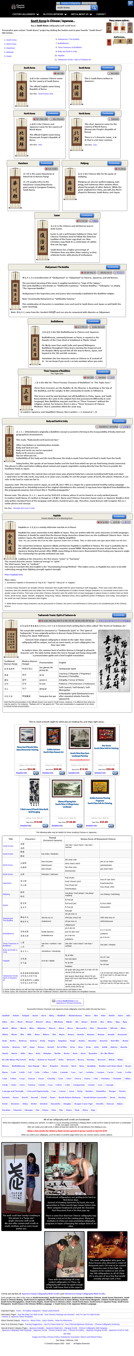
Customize (53, 68)
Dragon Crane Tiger (83, 1103)
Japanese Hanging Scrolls (96, 1330)
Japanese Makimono (54, 1328)
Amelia (80, 1034)
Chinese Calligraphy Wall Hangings (93, 1328)
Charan (31, 1078)
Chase (41, 1078)
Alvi (54, 1034)
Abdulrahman (75, 1015)
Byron (5, 1072)
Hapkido (61, 55)
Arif (24, 1047)
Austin (5, 1053)
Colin (67, 1084)
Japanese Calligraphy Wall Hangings (17, 1330)
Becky (32, 1059)
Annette (104, 1040)
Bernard (101, 1059)
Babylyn (47, 1053)
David (44, 1097)
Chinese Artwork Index (58, 1330)
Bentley (90, 1059)
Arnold (50, 1047)
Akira (31, 1028)
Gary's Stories (48, 1320)
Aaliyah (25, 1015)
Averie (14, 1053)
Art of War (62, 1047)
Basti (83, 1053)
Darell (25, 1097)
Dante (16, 1097)
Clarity (41, 1084)
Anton (125, 1040)
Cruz (54, 1091)
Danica (122, 1091)
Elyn (93, 1110)
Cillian (128, 1078)
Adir (128, 1015)
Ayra (30, 1053)
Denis (112, 1097)
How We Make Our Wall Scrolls (30, 1314)
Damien (89, 1091)
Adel (103, 1015)
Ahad (20, 1021)
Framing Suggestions (33, 1324)
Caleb (22, 1072)
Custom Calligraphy (25, 14)
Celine (13, 1078)
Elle (61, 1110)
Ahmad (29, 1021)
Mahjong (9, 52)
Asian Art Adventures (63, 1320)
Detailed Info (21, 773)
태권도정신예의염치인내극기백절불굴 (114, 621)
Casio (119, 1072)
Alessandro (81, 1028)
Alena (70, 1028)
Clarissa (31, 1084)
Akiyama (41, 1028)
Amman (90, 1034)
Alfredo (114, 1028)
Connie (91, 1084)
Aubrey (113, 1047)
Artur (72, 1047)
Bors (45, 1066)
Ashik (104, 1047)
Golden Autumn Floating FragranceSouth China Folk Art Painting (100, 801)
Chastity (51, 1078)
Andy (42, 1040)
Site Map (67, 1334)
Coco (50, 1084)
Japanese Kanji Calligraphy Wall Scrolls (41, 1293)
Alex (92, 1028)
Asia (51, 94)
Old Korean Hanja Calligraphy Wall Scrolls (84, 1293)
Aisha (109, 1021)
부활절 (95, 221)
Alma (37, 1034)
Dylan (120, 1103)
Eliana (45, 1110)
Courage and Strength (13, 1091)
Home (18, 1311)
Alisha (5, 1034)
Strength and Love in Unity (24, 508)
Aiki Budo (58, 1021)
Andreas (23, 1040)
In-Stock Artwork (55, 14)
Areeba (5, 1047)
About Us (25, 1320)
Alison (14, 1034)
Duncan (110, 1103)
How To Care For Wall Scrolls (88, 1314)
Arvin (88, 1047)
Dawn (52, 1097)
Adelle (112, 1015)
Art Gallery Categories (32, 1311)
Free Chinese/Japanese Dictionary (79, 1324)
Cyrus (71, 1091)
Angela (51, 1040)
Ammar (101, 1034)
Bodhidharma (63, 43)
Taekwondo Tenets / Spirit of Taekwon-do (74, 60)
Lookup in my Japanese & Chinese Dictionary (69, 1002)
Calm (54, 1072)
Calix (37, 1072)
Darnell (34, 1097)
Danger (112, 1091)
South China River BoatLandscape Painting (79, 754)
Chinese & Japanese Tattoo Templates (17, 1317)
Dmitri (34, 1103)
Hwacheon (10, 48)
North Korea (11, 44)
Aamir (35, 1015)
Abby (51, 1015)
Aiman (84, 1021)
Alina (123, 1028)
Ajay (118, 1021)
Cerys (22, 1078)
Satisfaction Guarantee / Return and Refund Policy (81, 1337)
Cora (100, 1084)
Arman (41, 1047)
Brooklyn (91, 1066)
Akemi (23, 1028)
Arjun (32, 1047)
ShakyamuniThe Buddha (8, 919)
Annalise (92, 1040)
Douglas (67, 1103)
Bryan (128, 1066)
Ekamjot (29, 1110)
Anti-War (115, 1040)
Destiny (122, 1097)
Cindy (5, 1084)
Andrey (33, 1040)
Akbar (14, 1028)
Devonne (15, 1103)
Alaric (61, 1028)
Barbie (57, 1053)
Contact (101, 14)
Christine (117, 1078)
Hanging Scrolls (70, 1328)
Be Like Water (107, 1053)
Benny (81, 1059)
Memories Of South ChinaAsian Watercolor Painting (27, 748)
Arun (80, 1047)
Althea (46, 1034)
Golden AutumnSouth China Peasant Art (53, 750)
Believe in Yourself (46, 1059)
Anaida (111, 1034)
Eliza (54, 1110)
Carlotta (90, 1072)
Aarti (43, 1015)
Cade (13, 1072)
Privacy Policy (53, 1337)
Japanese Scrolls (40, 1330)
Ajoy (125, 1021)
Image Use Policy (39, 1337)
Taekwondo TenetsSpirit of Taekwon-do (10, 978)
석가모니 (120, 273)
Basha (67, 1053)
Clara (22, 1084)
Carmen (100, 1072)
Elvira (85, 1110)
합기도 (127, 522)
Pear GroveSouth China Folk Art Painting (106, 747)
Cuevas (62, 1091)
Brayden (54, 1066)
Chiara (87, 1078)
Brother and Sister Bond (110, 1066)
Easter (9, 56)
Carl (81, 1072)
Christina (105, 1078)
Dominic (44, 1103)
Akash (5, 1028)
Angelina (62, 1040)
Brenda (64, 1066)
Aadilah (6, 1015)
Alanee (52, 1028)
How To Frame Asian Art (53, 1324)
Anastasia (122, 1034)
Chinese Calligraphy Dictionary (107, 1324)
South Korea (11, 40)
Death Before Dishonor (70, 1097)
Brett (73, 1066)
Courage (109, 1084)
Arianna (16, 1047)
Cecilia (128, 1072)
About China (35, 1320)
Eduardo (17, 1110)
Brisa (81, 1066)
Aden (120, 1015)
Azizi (38, 1053)
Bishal (112, 1059)
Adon (4, 1021)
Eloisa (69, 1110)
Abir (96, 1015)
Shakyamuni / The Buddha (68, 39)
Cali (30, 1072)
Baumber (93, 1053)
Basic (75, 1053)
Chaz (60, 1078)
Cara (73, 1072)
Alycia (62, 1034)
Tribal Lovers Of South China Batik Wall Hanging (34, 810)
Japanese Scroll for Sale (119, 1330)
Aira (102, 1021)
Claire (13, 1084)
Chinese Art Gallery (76, 1330)
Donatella (55, 1103)
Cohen (59, 1084)
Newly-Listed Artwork (50, 1311)
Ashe (96, 1047)
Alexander (102, 1028)
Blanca (5, 1066)
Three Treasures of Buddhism (70, 47)
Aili (76, 1021)
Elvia (77, 1110)
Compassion (79, 1084)
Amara (71, 1034)
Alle (22, 1034)
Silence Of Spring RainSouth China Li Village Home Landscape (67, 804)
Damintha (101, 1091)
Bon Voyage (34, 1066)
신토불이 (126, 427)
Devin (5, 1103)
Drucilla (100, 1103)
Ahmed (39, 1021)
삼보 (112, 377)
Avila (23, 1053)
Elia (37, 1110)
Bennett (71, 1059)
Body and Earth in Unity (67, 51)
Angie (72, 1040)
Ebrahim (6, 1110)
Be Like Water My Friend (14, 1059)
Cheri (68, 1078)
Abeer (88, 1015)
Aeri (12, 1021)
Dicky (25, 1103)
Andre (13, 1040)
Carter (110, 1072)
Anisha (82, 1040)
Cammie (64, 1072)
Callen (46, 1072)
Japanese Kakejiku (36, 1328)
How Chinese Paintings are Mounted (59, 1314)
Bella (61, 1059)
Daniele (6, 1097)
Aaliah (16, 1015)
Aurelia (123, 1047)
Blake (120, 1059)
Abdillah (61, 1015)
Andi (4, 1040)
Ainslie (94, 1021)
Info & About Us (81, 14)
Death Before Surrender (95, 1097)
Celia (4, 1078)
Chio (96, 1078)
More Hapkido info (14, 574)
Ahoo (48, 1021)
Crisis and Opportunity (37, 1091)
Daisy (79, 1091)
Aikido (69, 1021)
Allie (29, 1034)
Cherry (77, 1078)
